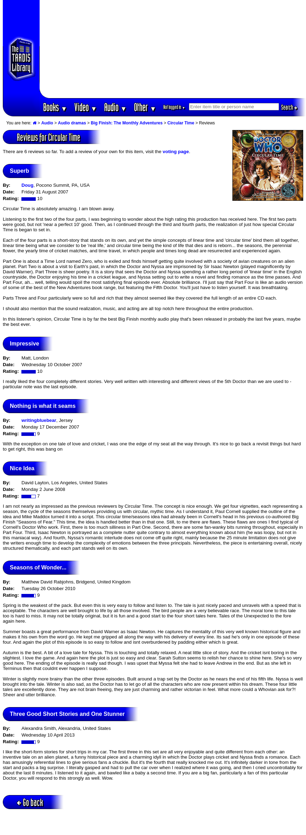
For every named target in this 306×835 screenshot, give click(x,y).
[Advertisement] (173, 49)
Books (55, 107)
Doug (27, 185)
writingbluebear (38, 420)
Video (85, 107)
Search (289, 107)
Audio (115, 107)
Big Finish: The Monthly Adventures (127, 123)
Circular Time (181, 123)
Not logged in (174, 107)
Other (145, 107)
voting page (176, 151)
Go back (30, 802)
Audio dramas (72, 123)
